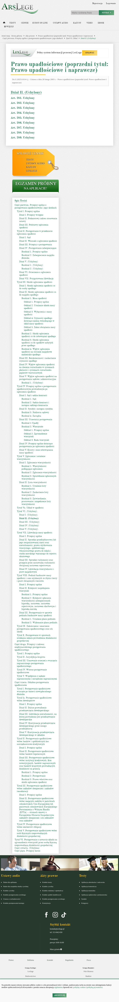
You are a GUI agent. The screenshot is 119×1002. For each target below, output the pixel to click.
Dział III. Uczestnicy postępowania (35, 419)
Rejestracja (97, 3)
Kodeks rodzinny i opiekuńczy (52, 891)
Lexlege (31, 971)
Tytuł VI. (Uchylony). (27, 511)
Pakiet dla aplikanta (10, 882)
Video (89, 23)
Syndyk (84, 899)
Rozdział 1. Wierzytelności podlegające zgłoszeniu (34, 467)
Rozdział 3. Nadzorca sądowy (35, 412)
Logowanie (111, 3)
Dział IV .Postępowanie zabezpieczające (37, 248)
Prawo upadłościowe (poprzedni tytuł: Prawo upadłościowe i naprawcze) (65, 36)
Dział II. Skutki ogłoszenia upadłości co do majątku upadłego (37, 293)
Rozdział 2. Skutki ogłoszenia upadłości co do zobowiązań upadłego (39, 335)
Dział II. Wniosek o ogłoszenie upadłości (38, 241)
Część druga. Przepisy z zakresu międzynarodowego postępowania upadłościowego (30, 647)
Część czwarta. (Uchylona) (27, 848)
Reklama (30, 960)
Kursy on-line (40, 23)
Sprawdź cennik (30, 153)
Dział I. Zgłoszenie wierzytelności (35, 462)
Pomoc (11, 960)
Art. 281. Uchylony (23, 98)
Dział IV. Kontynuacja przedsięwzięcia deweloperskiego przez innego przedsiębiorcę (37, 726)
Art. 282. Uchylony (23, 103)
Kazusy (77, 23)
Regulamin (69, 960)
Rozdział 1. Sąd (29, 399)
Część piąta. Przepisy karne (27, 850)
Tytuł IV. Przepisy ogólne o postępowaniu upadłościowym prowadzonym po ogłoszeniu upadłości (36, 389)
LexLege (31, 171)
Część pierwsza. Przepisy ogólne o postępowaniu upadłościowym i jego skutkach (33, 38)
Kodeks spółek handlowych (51, 895)
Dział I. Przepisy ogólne (30, 536)
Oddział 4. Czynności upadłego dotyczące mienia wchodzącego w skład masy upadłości (39, 321)
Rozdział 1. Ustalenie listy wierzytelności (34, 487)
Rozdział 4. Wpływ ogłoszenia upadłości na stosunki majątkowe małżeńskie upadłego (37, 352)
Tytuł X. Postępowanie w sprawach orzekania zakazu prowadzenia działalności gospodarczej (37, 638)
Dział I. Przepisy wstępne (31, 215)
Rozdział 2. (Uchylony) (32, 268)
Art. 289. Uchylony (23, 137)
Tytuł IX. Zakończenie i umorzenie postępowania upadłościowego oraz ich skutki (35, 629)
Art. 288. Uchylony (23, 132)
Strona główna (16, 36)
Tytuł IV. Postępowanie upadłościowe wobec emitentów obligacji (34, 825)
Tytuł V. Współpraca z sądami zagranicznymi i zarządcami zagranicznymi (37, 677)
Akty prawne (30, 36)
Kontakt (50, 960)
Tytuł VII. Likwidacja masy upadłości (34, 532)
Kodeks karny (47, 882)
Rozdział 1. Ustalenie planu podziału (38, 619)
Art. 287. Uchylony (23, 127)
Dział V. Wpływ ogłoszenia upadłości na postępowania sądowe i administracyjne (38, 377)
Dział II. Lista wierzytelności (33, 482)
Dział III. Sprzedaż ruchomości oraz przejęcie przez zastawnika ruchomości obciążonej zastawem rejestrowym (37, 563)
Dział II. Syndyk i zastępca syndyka (36, 409)
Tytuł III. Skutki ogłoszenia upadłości (34, 282)
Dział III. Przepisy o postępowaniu (35, 244)
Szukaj (106, 13)
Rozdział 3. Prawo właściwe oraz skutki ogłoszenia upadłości (37, 780)
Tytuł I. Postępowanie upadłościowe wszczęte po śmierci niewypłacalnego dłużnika (34, 691)
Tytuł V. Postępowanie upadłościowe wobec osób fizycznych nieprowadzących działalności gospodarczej (37, 833)
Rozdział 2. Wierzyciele (32, 426)
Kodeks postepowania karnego (13, 903)
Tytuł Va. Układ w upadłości (30, 507)
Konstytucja (46, 903)
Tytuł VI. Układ (71, 38)
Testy (12, 23)
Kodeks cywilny (8, 891)
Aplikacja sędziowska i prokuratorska (94, 895)
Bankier (88, 976)
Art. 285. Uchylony (23, 117)
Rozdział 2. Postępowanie (33, 776)
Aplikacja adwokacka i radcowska (93, 882)
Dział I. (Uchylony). (28, 515)
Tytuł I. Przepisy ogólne (28, 211)
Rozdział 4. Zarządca (31, 416)
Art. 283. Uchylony (23, 108)
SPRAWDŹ (89, 53)
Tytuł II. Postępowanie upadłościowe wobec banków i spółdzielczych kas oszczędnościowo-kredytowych (34, 741)
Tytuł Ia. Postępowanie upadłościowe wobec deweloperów (34, 699)
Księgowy (84, 903)
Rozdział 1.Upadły (30, 423)
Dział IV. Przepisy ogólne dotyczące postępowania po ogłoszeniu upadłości (36, 445)
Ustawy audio (60, 23)
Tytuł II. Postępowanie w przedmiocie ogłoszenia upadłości (34, 232)
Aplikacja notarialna (88, 891)
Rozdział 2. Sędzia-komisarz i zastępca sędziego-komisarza (35, 404)
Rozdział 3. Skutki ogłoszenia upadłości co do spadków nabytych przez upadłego (37, 343)
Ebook (101, 23)
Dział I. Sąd (25, 237)
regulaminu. (58, 987)
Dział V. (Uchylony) (28, 261)
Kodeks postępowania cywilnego (14, 895)
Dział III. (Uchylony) (29, 522)
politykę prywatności (95, 987)
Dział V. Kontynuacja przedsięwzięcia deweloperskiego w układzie (36, 733)
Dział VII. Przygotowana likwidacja (36, 278)
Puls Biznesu (88, 971)
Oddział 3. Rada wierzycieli (36, 440)
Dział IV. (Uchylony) (29, 525)
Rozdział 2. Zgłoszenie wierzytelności (39, 472)
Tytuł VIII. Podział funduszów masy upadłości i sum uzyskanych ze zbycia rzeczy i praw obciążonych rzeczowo (37, 578)
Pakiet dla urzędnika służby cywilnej (15, 886)
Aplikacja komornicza (88, 886)
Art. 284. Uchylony (23, 113)
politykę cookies (79, 987)
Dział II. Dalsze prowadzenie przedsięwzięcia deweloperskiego (34, 709)
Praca (89, 960)
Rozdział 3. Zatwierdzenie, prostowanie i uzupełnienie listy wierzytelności (36, 501)
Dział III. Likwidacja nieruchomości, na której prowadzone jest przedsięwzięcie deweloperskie (38, 717)
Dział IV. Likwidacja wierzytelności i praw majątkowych (36, 570)
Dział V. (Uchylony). (29, 529)
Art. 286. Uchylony (23, 122)
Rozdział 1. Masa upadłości (34, 298)
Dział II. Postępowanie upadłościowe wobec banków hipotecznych (36, 752)
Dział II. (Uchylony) (88, 38)
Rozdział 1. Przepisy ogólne (34, 251)
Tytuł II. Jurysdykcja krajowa (31, 657)
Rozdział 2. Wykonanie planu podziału (39, 622)
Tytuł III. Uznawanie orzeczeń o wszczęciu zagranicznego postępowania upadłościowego (37, 663)
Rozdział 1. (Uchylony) (32, 265)
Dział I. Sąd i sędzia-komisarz (33, 395)
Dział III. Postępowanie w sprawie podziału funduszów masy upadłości (35, 614)
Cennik (25, 23)
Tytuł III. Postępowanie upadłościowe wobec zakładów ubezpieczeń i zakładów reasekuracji (35, 788)
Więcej (9, 26)
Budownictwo (30, 976)
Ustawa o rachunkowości (11, 899)
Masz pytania (56, 949)
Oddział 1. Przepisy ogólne (36, 302)
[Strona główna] (4, 23)
